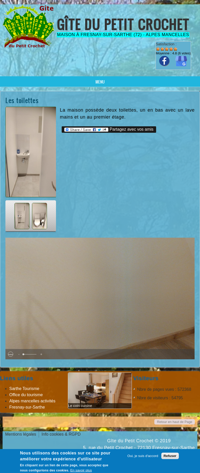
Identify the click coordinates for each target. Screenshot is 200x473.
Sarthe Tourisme (24, 388)
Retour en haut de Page (174, 422)
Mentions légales (20, 434)
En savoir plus (81, 470)
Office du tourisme (26, 395)
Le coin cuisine (80, 406)
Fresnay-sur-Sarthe (27, 407)
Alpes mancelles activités (32, 401)
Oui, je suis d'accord (142, 456)
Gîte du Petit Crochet (123, 24)
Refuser (170, 456)
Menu (100, 82)
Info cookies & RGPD (61, 434)
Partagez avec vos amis (108, 129)
